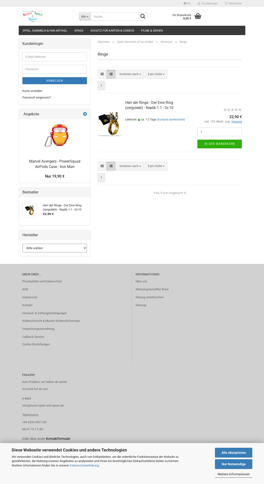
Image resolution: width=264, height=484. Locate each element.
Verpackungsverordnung (38, 329)
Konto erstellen (32, 91)
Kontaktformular (58, 438)
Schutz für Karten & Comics (112, 30)
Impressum (29, 297)
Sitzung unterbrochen (150, 297)
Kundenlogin (208, 3)
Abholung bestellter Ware (152, 289)
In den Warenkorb (219, 144)
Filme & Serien (152, 30)
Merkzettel (233, 3)
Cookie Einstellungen (36, 344)
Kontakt (27, 305)
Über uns (141, 281)
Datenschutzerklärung (84, 465)
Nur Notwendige (234, 464)
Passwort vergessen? (36, 97)
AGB (25, 289)
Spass (78, 30)
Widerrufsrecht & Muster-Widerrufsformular (51, 321)
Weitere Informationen (234, 474)
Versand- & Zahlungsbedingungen (44, 313)
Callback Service (33, 336)
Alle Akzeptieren (233, 453)
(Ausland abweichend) (171, 119)
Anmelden (54, 80)
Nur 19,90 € (54, 176)
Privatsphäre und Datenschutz (42, 281)
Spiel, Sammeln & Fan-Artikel (45, 30)
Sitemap (141, 305)
